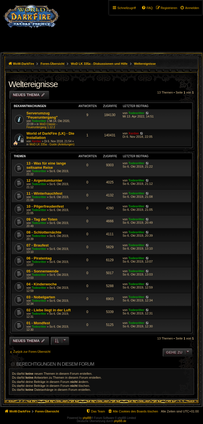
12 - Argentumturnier (44, 180)
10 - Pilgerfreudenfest (45, 206)
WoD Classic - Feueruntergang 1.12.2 (41, 126)
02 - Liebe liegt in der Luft (48, 310)
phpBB (87, 417)
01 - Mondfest (38, 323)
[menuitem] (189, 8)
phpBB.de (120, 421)
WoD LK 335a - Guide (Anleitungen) (52, 144)
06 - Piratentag (39, 258)
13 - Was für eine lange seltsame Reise (46, 165)
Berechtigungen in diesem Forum (55, 364)
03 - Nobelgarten (40, 297)
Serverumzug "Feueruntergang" (42, 115)
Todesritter (39, 121)
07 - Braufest (37, 245)
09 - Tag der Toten (41, 219)
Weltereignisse (33, 84)
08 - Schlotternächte (43, 232)
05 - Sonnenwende (42, 271)
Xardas (36, 141)
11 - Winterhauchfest (44, 193)
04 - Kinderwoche (41, 284)
